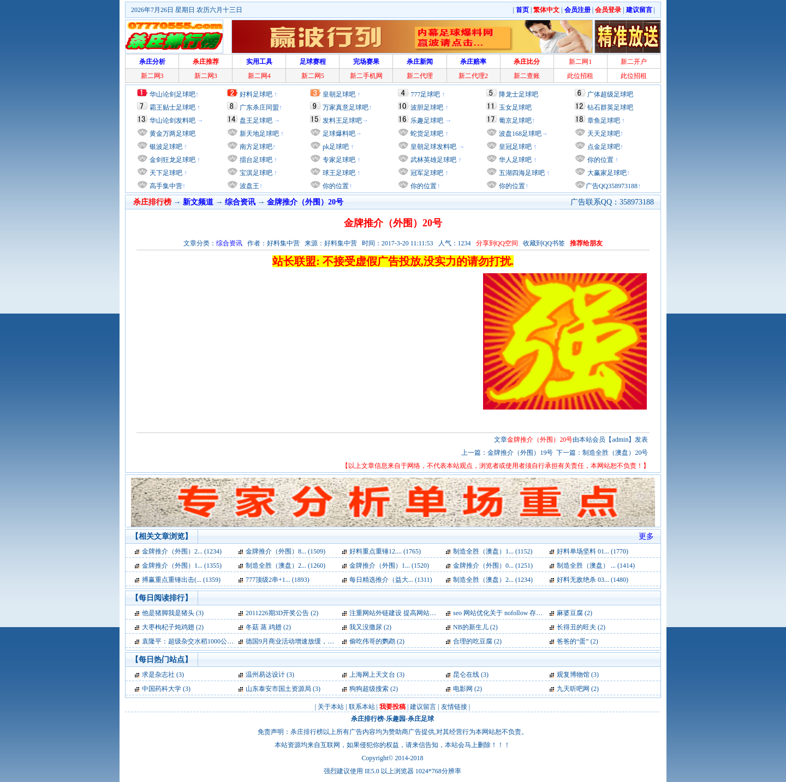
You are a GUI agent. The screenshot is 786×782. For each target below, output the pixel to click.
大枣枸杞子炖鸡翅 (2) (173, 627)
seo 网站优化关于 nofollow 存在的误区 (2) (512, 613)
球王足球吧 (338, 173)
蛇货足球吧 (427, 133)
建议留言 (423, 707)
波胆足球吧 (426, 107)
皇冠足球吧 (514, 147)
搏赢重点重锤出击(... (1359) (181, 580)
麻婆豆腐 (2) (574, 613)
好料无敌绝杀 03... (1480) (592, 580)
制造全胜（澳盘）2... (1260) (285, 565)
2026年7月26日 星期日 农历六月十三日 (186, 10)
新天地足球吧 (258, 133)
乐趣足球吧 (426, 120)
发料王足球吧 (342, 120)
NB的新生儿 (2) (475, 627)
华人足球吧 (514, 160)
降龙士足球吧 (518, 94)
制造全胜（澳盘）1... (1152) (493, 551)
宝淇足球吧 (256, 173)
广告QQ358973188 (612, 186)
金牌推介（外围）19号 (520, 452)
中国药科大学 (161, 689)
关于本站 (331, 707)
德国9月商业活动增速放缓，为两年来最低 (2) (311, 641)
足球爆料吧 (339, 133)
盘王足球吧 (256, 120)
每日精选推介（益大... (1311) (390, 580)
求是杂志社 (158, 674)
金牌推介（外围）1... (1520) (389, 565)
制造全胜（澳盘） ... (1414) (596, 565)
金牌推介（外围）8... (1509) (285, 551)
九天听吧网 (573, 689)
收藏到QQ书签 (544, 243)
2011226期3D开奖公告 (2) (282, 613)
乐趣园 (396, 719)
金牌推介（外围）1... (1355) (182, 565)
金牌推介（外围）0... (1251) (493, 565)
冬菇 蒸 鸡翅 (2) (268, 627)
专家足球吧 (338, 160)
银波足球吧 (166, 147)
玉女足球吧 (515, 107)
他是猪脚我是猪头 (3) (173, 613)
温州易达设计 (265, 674)
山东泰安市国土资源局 (278, 689)
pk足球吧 (335, 147)
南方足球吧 (255, 147)
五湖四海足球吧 (521, 173)
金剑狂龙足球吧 (171, 160)
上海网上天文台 (372, 674)
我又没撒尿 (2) (370, 627)
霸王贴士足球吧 (172, 107)
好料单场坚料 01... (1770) (592, 551)
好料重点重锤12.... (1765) (385, 551)
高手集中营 (165, 186)
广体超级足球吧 (610, 94)
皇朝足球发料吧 (432, 147)
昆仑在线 (466, 674)
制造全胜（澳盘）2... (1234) (493, 580)
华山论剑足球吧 (172, 94)
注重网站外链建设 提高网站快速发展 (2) (407, 613)
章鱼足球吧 (603, 120)
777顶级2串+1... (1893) (277, 580)
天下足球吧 (165, 173)
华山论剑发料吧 (172, 120)
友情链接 (454, 707)
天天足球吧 (603, 133)
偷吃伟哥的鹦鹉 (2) (376, 641)
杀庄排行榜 (367, 719)
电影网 (463, 689)
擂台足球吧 (255, 160)
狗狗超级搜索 (369, 689)
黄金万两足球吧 (172, 133)
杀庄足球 (421, 719)
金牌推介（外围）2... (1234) (182, 551)
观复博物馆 (573, 674)
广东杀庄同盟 (259, 107)
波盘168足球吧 (520, 133)
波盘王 (248, 186)
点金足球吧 (603, 147)
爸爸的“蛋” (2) (577, 641)
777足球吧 (425, 94)
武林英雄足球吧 (432, 160)
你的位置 (335, 186)
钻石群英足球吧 (610, 107)
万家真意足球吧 (345, 107)
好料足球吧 (256, 94)
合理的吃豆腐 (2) (477, 641)
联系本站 (362, 707)
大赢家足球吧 (606, 173)
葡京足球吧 (515, 120)
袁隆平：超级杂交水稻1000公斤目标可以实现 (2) (212, 641)
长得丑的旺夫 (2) (581, 627)
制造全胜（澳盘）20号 (615, 452)
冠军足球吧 (426, 173)
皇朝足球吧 (339, 94)
